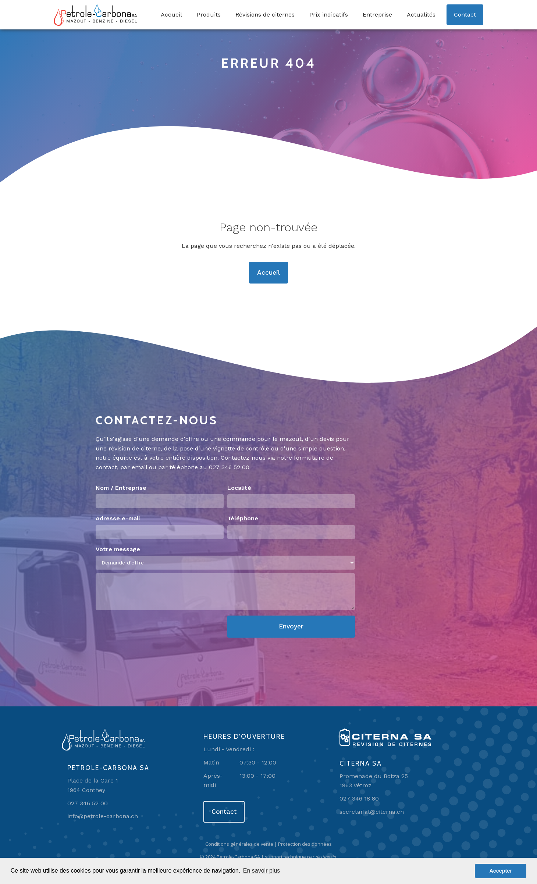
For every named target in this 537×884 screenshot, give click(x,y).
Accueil (171, 14)
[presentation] (151, 630)
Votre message (118, 549)
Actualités (421, 14)
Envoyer (291, 626)
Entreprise (377, 14)
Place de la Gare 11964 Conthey (92, 785)
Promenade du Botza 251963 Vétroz (373, 781)
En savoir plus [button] (261, 870)
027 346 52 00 (229, 467)
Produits (209, 14)
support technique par (301, 856)
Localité (239, 487)
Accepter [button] (500, 871)
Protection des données (305, 844)
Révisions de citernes (265, 14)
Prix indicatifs (328, 14)
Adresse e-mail (118, 518)
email (139, 467)
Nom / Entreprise (121, 487)
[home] (95, 15)
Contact (465, 14)
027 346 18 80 (359, 798)
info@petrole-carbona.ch (102, 816)
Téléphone (242, 518)
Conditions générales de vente (239, 844)
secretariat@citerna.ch (371, 811)
